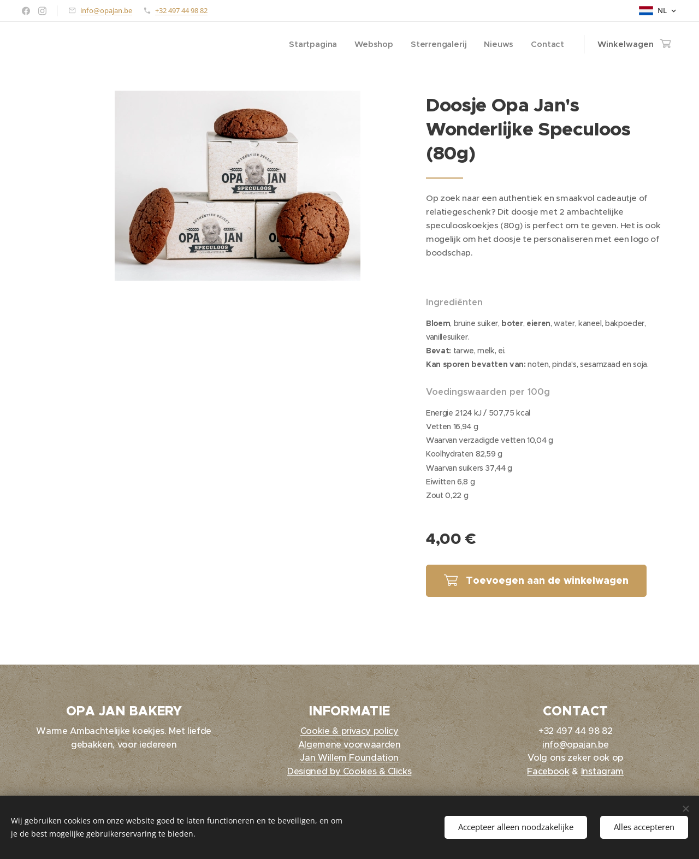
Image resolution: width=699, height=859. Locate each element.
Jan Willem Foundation (349, 757)
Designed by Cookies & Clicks (349, 771)
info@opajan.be (106, 10)
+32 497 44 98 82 (181, 10)
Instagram (601, 771)
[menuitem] (312, 44)
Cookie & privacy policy (349, 731)
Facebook (548, 771)
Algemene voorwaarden (349, 744)
